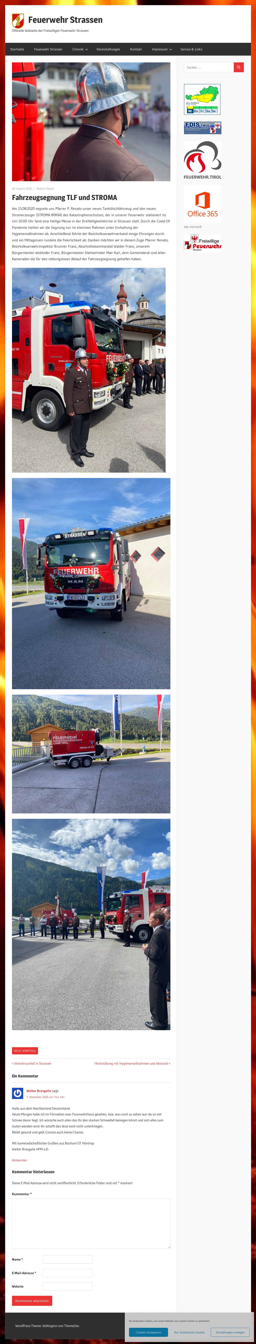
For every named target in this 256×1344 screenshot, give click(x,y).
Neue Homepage (25, 1051)
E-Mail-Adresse (24, 1273)
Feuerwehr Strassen (65, 19)
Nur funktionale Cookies (189, 1332)
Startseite (17, 49)
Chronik (80, 49)
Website (17, 1286)
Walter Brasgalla (39, 1091)
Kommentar (22, 1194)
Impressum (162, 49)
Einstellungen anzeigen (230, 1332)
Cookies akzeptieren (148, 1332)
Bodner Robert (45, 188)
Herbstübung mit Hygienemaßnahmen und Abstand (131, 1063)
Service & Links (191, 49)
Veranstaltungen (108, 49)
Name (17, 1259)
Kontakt (136, 49)
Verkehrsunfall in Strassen (32, 1063)
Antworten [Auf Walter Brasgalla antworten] (19, 1160)
